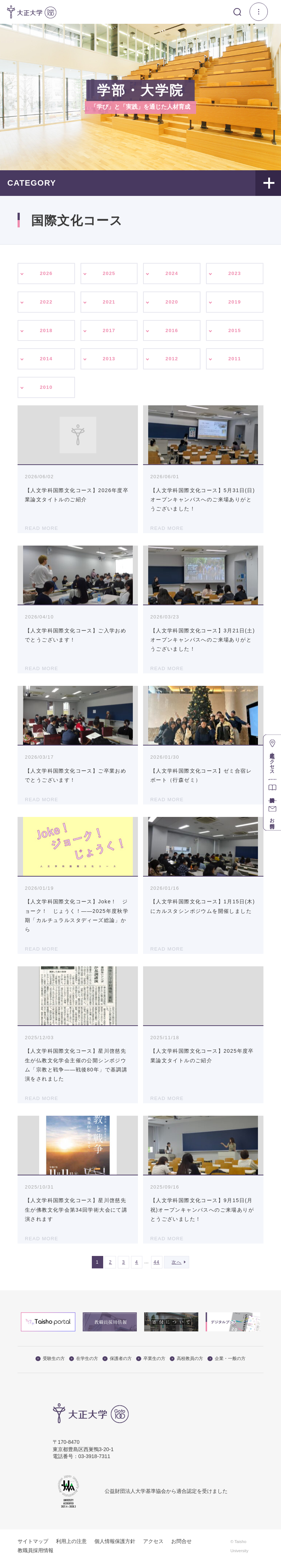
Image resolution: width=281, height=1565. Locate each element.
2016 (172, 332)
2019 (234, 302)
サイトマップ (33, 1544)
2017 (109, 332)
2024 (172, 273)
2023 (234, 273)
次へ (176, 1264)
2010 (46, 390)
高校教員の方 (186, 1361)
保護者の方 (117, 1361)
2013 (109, 361)
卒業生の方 (150, 1361)
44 (157, 1264)
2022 (46, 302)
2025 (109, 273)
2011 (234, 361)
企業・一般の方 (226, 1361)
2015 (234, 332)
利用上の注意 (71, 1544)
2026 (46, 273)
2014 (46, 361)
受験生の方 (50, 1361)
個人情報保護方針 (114, 1544)
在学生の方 (83, 1361)
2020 (172, 302)
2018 (46, 332)
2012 (172, 361)
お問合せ (181, 1544)
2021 (109, 302)
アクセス (153, 1544)
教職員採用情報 (35, 1553)
